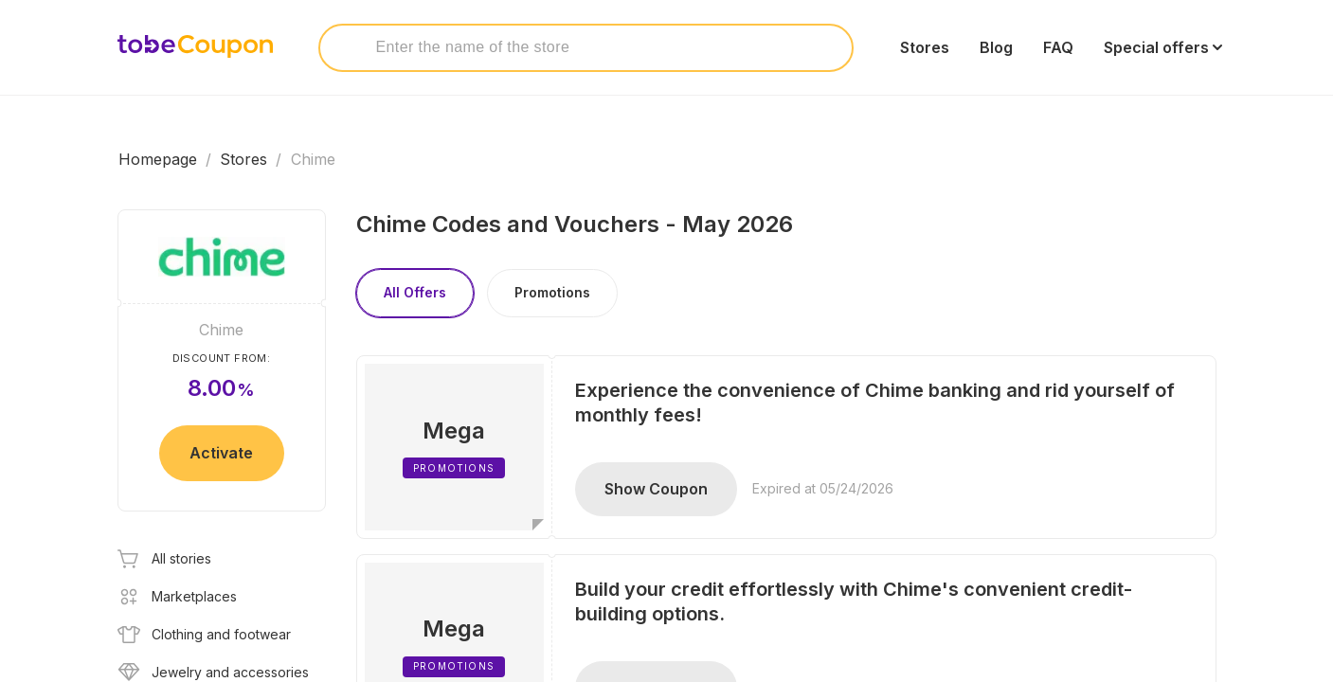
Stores (924, 47)
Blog (996, 47)
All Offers (415, 292)
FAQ (1058, 47)
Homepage (157, 159)
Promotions (552, 292)
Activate (221, 452)
